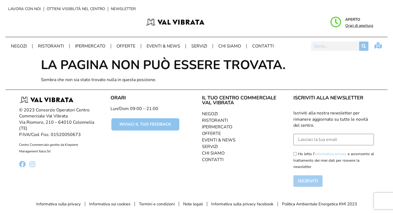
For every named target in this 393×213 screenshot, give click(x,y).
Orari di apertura (359, 25)
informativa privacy (331, 153)
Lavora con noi (24, 8)
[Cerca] (363, 46)
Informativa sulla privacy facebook (242, 204)
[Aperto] (335, 22)
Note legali (193, 204)
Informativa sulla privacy (58, 204)
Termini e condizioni (157, 204)
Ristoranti (51, 46)
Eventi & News (163, 46)
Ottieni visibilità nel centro (76, 8)
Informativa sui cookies (109, 204)
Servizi (199, 46)
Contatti (263, 46)
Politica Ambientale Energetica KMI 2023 (319, 204)
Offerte (126, 46)
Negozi (19, 46)
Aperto (352, 19)
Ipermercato (90, 46)
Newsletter (123, 8)
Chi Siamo (229, 46)
